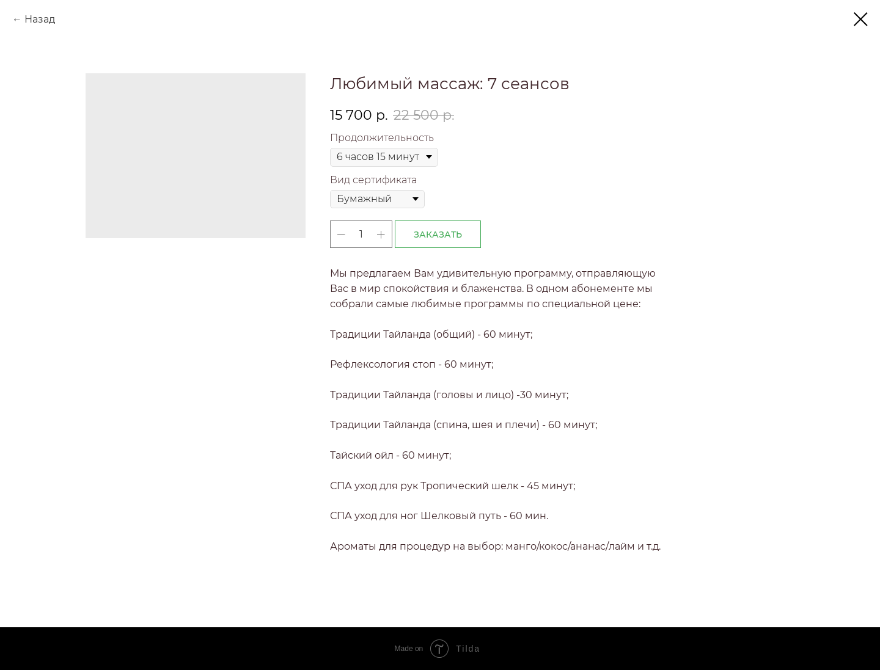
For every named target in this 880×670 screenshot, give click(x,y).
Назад (39, 19)
